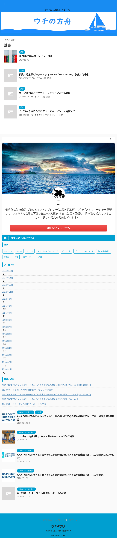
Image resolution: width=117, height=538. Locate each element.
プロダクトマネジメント (45, 115)
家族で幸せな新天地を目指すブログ (58, 531)
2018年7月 (7, 327)
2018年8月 (7, 320)
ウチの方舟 (58, 526)
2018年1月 (7, 369)
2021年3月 (7, 306)
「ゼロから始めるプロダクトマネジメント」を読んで (47, 111)
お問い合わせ (47, 520)
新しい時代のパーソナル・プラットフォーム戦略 (45, 93)
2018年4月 (7, 348)
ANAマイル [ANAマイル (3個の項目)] (8, 251)
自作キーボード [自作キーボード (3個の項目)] (28, 257)
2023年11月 (7, 278)
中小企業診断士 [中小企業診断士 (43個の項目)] (104, 251)
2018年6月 (7, 334)
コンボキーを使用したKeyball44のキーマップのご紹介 (27, 390)
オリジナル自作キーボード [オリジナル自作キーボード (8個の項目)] (47, 251)
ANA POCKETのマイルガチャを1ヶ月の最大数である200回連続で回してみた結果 (40, 399)
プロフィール (73, 520)
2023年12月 (7, 271)
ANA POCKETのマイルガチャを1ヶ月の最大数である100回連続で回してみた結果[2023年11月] (46, 394)
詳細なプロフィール (58, 227)
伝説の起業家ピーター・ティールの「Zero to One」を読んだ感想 (54, 74)
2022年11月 (7, 292)
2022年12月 (7, 285)
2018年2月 (7, 362)
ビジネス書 (41, 78)
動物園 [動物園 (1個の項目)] (6, 257)
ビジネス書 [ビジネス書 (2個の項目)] (66, 251)
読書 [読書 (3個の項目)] (40, 257)
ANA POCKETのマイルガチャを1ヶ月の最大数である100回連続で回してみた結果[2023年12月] (46, 385)
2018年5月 (7, 341)
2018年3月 (7, 355)
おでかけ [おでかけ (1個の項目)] (29, 251)
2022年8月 (7, 299)
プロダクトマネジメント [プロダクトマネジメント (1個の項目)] (84, 251)
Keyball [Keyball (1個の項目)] (19, 251)
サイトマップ (60, 520)
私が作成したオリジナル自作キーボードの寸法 (24, 404)
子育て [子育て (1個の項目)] (15, 257)
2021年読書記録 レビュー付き (35, 56)
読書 (49, 78)
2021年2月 (7, 313)
